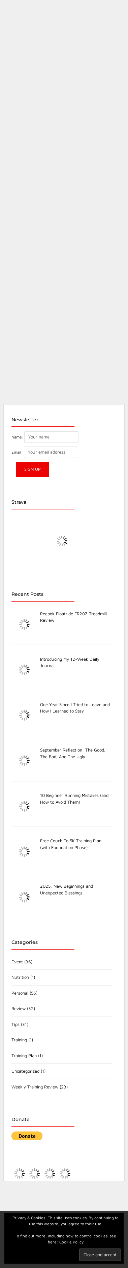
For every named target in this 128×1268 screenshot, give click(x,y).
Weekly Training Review (34, 1086)
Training (19, 1039)
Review (18, 1008)
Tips (15, 1024)
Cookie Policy (71, 1241)
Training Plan (24, 1055)
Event (17, 961)
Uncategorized (25, 1071)
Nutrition (20, 977)
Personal (19, 993)
